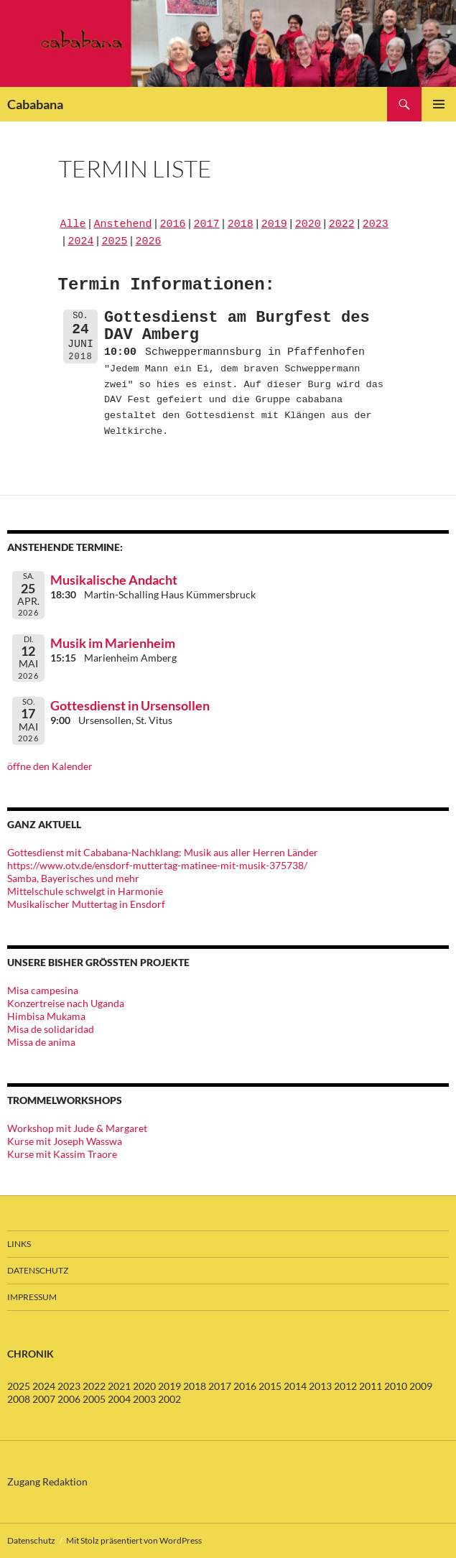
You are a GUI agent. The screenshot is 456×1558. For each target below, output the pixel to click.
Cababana (35, 104)
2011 (370, 1386)
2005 (94, 1399)
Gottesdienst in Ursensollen (130, 705)
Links (19, 1243)
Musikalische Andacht (113, 580)
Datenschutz (37, 1270)
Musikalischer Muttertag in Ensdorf (86, 904)
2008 (18, 1399)
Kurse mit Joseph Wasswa (64, 1141)
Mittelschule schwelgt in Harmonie (85, 891)
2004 (119, 1399)
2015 (270, 1386)
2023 (375, 225)
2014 (295, 1386)
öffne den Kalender (50, 766)
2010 (395, 1386)
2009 (420, 1386)
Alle (73, 225)
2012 (345, 1386)
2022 (342, 225)
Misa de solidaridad (50, 1029)
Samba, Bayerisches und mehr (73, 878)
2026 (149, 242)
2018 (240, 225)
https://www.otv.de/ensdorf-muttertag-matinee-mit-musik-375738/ (157, 865)
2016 (173, 225)
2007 (43, 1399)
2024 (81, 242)
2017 (207, 225)
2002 (169, 1399)
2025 (115, 242)
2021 (119, 1386)
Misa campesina (42, 990)
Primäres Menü (439, 104)
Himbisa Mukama (46, 1016)
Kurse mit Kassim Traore (62, 1154)
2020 (308, 225)
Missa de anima (41, 1042)
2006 (68, 1399)
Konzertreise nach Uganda (65, 1003)
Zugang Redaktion (47, 1481)
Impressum (32, 1297)
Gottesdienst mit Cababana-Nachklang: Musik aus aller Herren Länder (162, 852)
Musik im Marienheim (112, 643)
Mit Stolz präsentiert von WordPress (134, 1540)
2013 (320, 1386)
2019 (274, 225)
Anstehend (123, 225)
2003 (144, 1399)
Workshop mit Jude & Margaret (77, 1128)
